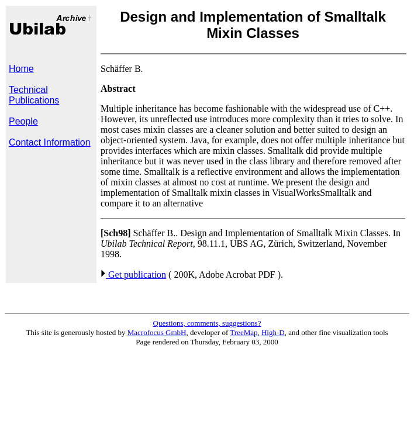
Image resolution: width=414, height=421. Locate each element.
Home (21, 69)
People (23, 121)
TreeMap (243, 332)
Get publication (133, 274)
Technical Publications (34, 95)
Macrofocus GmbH (157, 332)
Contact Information (50, 142)
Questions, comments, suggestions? (207, 323)
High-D (273, 332)
